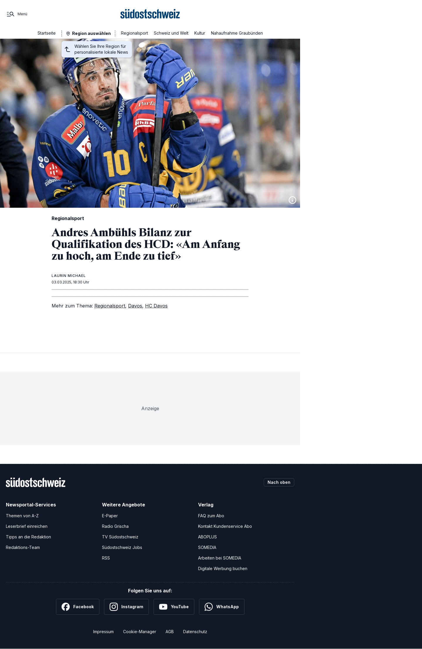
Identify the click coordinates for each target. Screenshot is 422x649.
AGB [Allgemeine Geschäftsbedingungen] (170, 631)
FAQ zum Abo (211, 515)
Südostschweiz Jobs (122, 547)
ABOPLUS (207, 536)
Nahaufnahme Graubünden (237, 33)
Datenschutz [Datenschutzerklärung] (195, 631)
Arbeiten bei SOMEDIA (219, 557)
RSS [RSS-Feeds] (106, 557)
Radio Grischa (115, 526)
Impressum (103, 631)
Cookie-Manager (139, 631)
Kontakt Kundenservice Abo (225, 526)
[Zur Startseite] (150, 14)
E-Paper (110, 515)
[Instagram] (126, 607)
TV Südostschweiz (120, 536)
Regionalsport (134, 33)
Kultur (199, 33)
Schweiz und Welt (171, 33)
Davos (135, 306)
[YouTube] (174, 607)
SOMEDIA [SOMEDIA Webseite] (207, 547)
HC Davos (156, 306)
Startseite (47, 33)
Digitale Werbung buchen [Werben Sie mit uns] (222, 568)
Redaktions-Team (23, 547)
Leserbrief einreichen (26, 526)
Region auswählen (91, 33)
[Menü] (16, 14)
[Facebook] (77, 607)
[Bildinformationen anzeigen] (292, 200)
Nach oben (279, 482)
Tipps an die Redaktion (28, 536)
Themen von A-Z (22, 515)
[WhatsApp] (221, 607)
